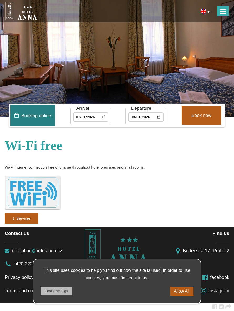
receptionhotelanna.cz (33, 250)
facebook (215, 277)
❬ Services (21, 218)
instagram (214, 290)
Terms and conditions (27, 290)
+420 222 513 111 (28, 264)
